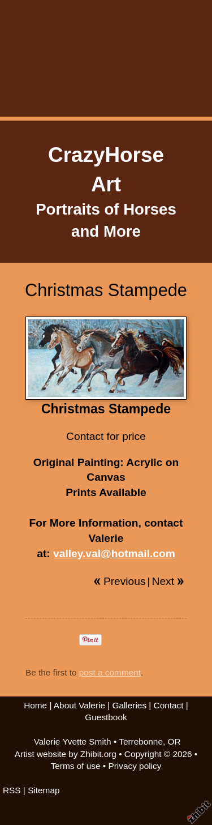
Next (163, 581)
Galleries (129, 705)
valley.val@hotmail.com (114, 553)
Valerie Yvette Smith (72, 741)
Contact (169, 705)
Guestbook (106, 717)
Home (35, 705)
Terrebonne (141, 741)
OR (174, 741)
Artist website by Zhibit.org (65, 754)
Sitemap (43, 790)
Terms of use (76, 766)
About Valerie (79, 705)
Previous (124, 581)
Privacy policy (134, 766)
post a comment (110, 672)
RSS (12, 790)
